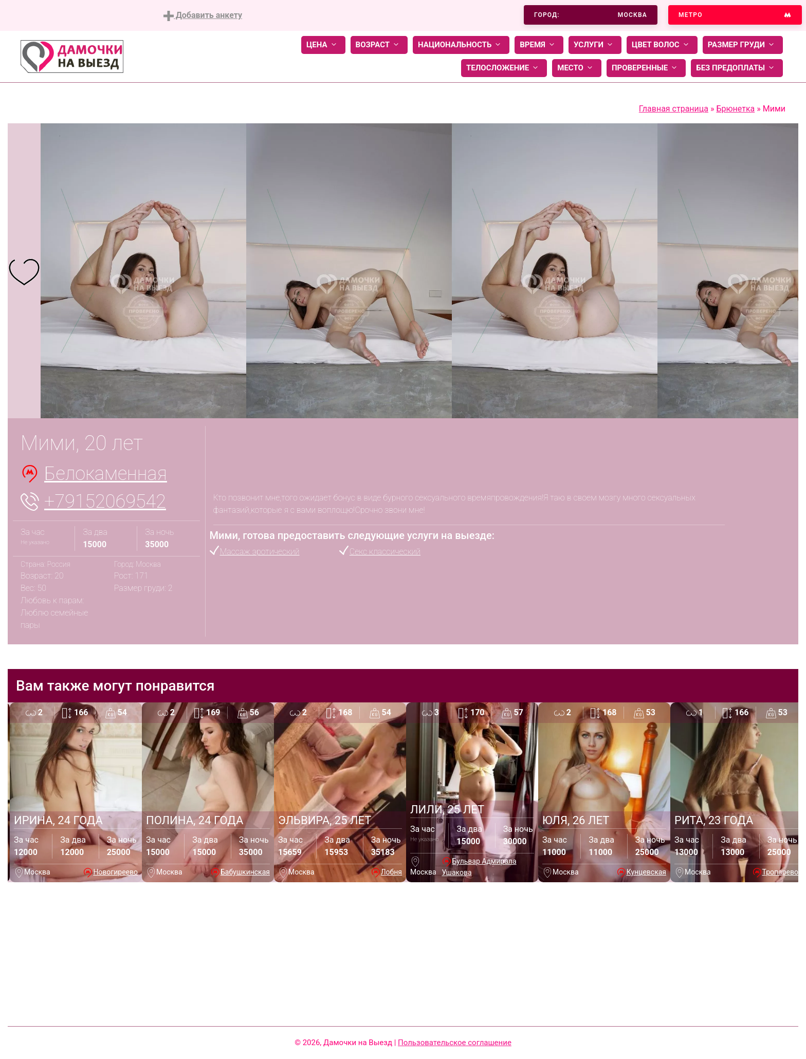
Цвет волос (662, 45)
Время (539, 45)
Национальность (461, 45)
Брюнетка (735, 109)
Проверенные (646, 68)
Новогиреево (115, 872)
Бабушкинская (245, 872)
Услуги (595, 45)
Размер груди (743, 45)
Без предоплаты (737, 68)
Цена (323, 45)
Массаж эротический (260, 551)
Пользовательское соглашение (454, 1042)
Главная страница (673, 109)
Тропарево (780, 872)
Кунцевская (646, 872)
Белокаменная (105, 474)
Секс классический (385, 551)
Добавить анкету (202, 15)
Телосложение (504, 68)
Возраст (379, 45)
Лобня (391, 872)
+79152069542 (105, 501)
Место (576, 68)
